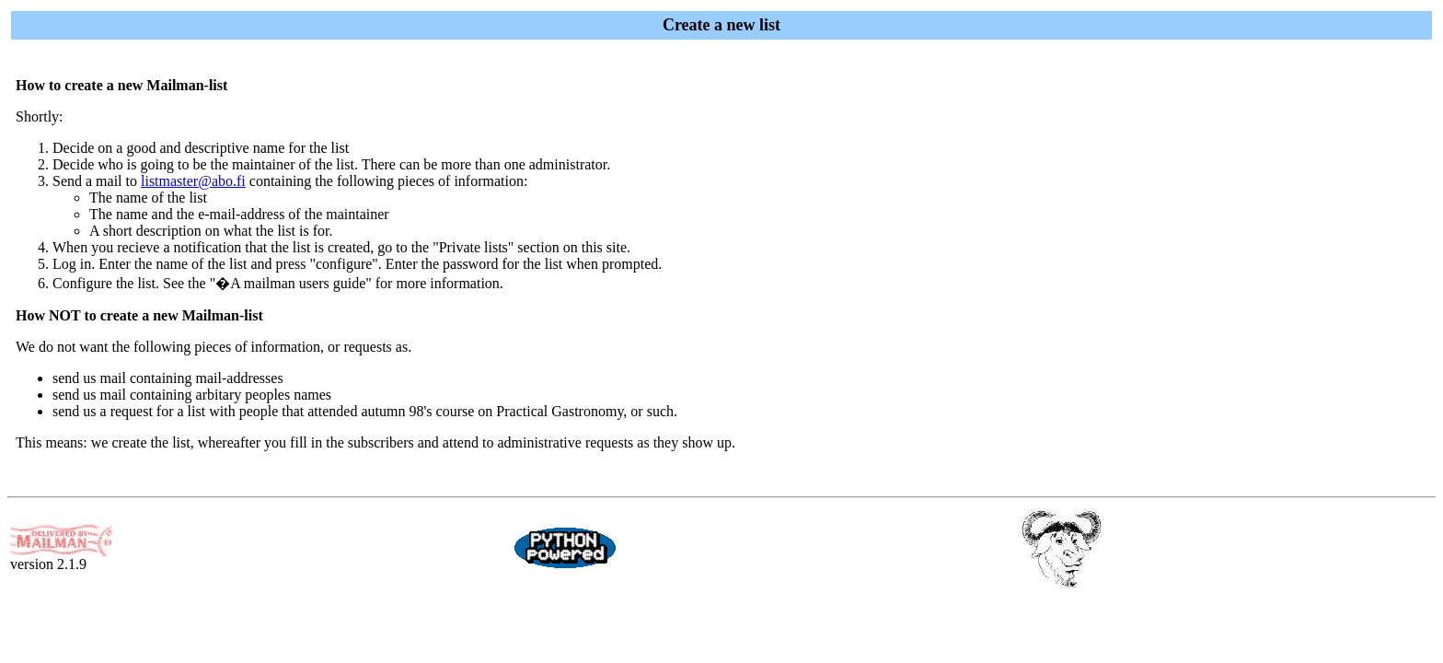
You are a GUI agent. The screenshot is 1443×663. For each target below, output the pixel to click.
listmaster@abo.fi (193, 181)
